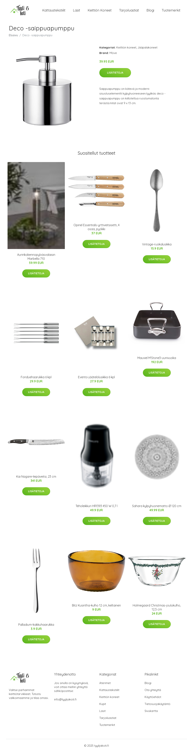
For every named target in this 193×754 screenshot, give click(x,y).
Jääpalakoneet (147, 49)
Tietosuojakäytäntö (157, 706)
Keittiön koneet (100, 11)
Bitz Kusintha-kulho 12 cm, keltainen (96, 607)
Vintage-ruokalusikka (157, 246)
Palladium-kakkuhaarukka (36, 627)
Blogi (150, 11)
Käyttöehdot (153, 699)
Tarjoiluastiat (129, 11)
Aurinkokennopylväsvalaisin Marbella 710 (36, 258)
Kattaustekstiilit (53, 11)
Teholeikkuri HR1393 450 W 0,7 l (96, 508)
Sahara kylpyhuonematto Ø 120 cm (156, 508)
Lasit (76, 11)
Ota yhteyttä (153, 692)
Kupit (102, 706)
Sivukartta (151, 713)
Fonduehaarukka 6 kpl (36, 379)
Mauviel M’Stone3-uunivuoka (156, 360)
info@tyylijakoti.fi (65, 701)
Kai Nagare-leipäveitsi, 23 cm (36, 478)
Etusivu (13, 37)
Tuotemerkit (171, 11)
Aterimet (105, 685)
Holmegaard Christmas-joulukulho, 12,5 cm (157, 609)
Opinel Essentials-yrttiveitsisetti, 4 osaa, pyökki (96, 229)
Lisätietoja (115, 74)
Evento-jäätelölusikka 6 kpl (96, 379)
